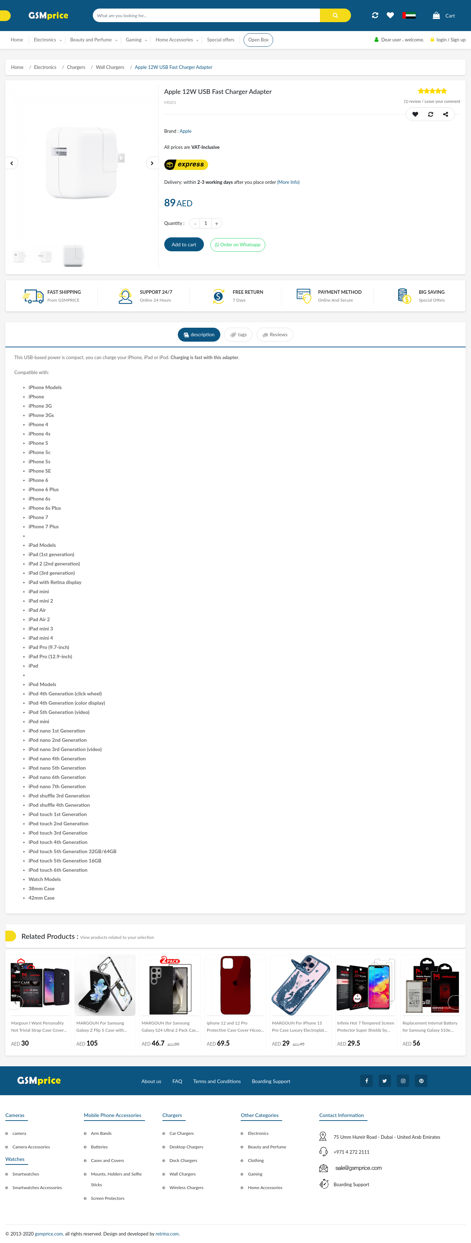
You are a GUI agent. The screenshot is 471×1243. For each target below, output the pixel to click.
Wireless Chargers (187, 1187)
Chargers (76, 67)
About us (151, 1081)
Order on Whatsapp (238, 244)
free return (248, 292)
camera (19, 1133)
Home (17, 39)
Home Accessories (265, 1187)
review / (414, 101)
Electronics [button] (45, 39)
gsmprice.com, (50, 1234)
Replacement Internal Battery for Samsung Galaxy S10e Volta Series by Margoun (429, 1028)
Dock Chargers (183, 1160)
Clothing (256, 1160)
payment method (340, 292)
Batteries (99, 1146)
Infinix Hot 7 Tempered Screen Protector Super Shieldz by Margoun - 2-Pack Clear (366, 1028)
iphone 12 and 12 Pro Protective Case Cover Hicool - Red (234, 1028)
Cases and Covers (107, 1160)
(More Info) (288, 182)
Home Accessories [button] (174, 39)
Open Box (258, 39)
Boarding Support (271, 1081)
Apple (185, 131)
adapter (230, 357)
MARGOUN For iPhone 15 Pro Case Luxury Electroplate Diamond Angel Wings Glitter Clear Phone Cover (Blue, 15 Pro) (299, 1028)
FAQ (177, 1081)
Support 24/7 (156, 292)
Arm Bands (101, 1133)
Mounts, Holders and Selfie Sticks (116, 1179)
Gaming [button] (134, 39)
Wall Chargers (110, 67)
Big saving (432, 292)
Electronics (45, 67)
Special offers (220, 39)
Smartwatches (25, 1174)
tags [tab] (238, 335)
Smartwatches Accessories (37, 1187)
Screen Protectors (108, 1198)
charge (110, 357)
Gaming (255, 1174)
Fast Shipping (64, 292)
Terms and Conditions (217, 1081)
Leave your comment (442, 101)
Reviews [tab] (276, 335)
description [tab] (198, 335)
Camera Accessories (31, 1146)
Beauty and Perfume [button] (91, 39)
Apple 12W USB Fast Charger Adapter (173, 67)
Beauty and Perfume (267, 1146)
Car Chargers (182, 1133)
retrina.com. (168, 1234)
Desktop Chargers (186, 1146)
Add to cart (184, 244)
